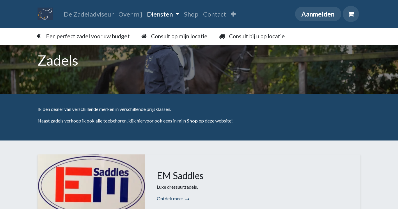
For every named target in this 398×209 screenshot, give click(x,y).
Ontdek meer (173, 198)
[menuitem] (88, 14)
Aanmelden (318, 14)
